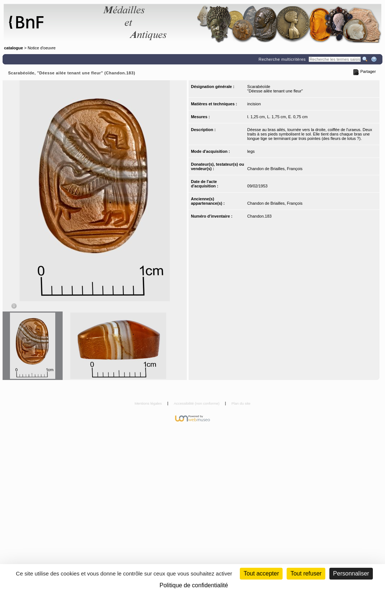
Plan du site (241, 403)
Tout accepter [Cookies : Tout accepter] (261, 573)
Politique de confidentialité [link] (194, 585)
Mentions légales (148, 403)
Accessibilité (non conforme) (197, 403)
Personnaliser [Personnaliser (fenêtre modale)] (351, 573)
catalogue (13, 48)
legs (251, 151)
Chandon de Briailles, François (274, 168)
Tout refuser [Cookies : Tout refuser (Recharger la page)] (305, 573)
